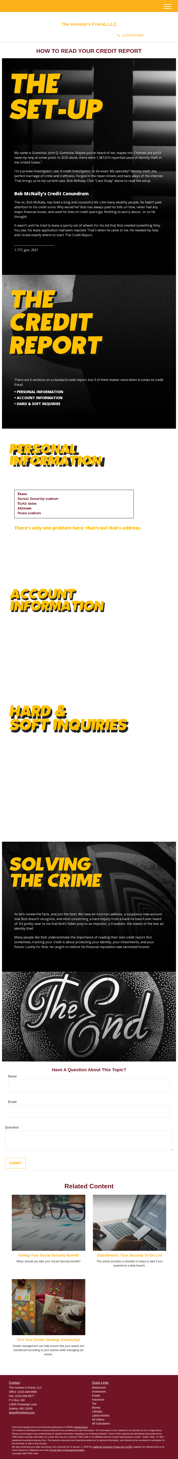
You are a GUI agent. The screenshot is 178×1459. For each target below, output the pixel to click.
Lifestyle (97, 1411)
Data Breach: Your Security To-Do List (129, 1255)
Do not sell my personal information (67, 1450)
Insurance (98, 1399)
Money (96, 1407)
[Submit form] (15, 1163)
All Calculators (101, 1423)
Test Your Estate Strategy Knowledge (48, 1340)
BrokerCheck (81, 1427)
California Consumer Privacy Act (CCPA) (112, 1447)
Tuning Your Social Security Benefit (48, 1255)
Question (12, 1127)
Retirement (99, 1387)
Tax (94, 1403)
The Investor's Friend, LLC (89, 24)
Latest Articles (101, 1415)
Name (12, 1076)
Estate (96, 1395)
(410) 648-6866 (130, 35)
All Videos (98, 1419)
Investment (99, 1391)
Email (12, 1102)
